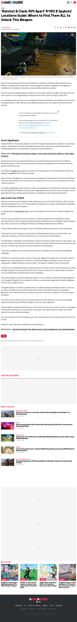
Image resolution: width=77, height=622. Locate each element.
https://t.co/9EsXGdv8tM (27, 125)
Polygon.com (16, 171)
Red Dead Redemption (23, 459)
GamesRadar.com (21, 211)
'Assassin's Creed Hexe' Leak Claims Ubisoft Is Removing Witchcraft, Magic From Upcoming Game (43, 413)
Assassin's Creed (21, 411)
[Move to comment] (74, 27)
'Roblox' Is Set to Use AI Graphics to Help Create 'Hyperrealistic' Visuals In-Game (28, 585)
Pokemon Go (20, 435)
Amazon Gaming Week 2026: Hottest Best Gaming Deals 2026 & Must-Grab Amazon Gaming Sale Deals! (44, 425)
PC (25, 605)
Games (3, 8)
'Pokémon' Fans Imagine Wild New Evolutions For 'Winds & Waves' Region (9, 584)
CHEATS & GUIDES (34, 605)
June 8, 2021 (50, 133)
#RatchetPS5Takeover (42, 125)
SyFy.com (14, 188)
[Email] (72, 27)
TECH (51, 605)
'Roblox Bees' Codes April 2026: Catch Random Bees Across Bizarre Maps (48, 584)
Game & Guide (9, 340)
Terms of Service (41, 609)
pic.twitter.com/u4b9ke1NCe (28, 128)
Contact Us (31, 609)
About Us (23, 609)
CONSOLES (18, 605)
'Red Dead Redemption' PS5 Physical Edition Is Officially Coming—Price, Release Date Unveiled (44, 462)
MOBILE (45, 605)
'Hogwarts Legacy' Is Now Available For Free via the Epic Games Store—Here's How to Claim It (67, 585)
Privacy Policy (52, 609)
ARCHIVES (58, 605)
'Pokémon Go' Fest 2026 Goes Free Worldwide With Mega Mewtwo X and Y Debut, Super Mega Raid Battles (45, 437)
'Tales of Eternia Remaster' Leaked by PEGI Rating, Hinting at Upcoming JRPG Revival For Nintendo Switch (45, 449)
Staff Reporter (7, 27)
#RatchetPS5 (46, 123)
